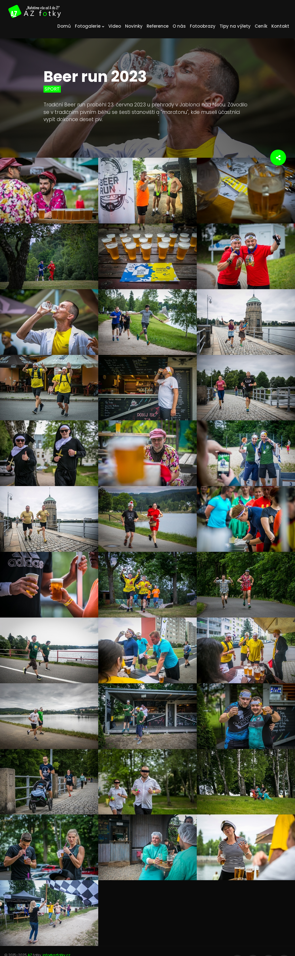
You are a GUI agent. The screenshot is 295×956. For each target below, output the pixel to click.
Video (114, 26)
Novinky (134, 26)
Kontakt (280, 26)
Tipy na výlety (235, 26)
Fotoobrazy (202, 26)
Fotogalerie (89, 26)
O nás (179, 26)
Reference (158, 26)
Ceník (261, 26)
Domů (64, 26)
